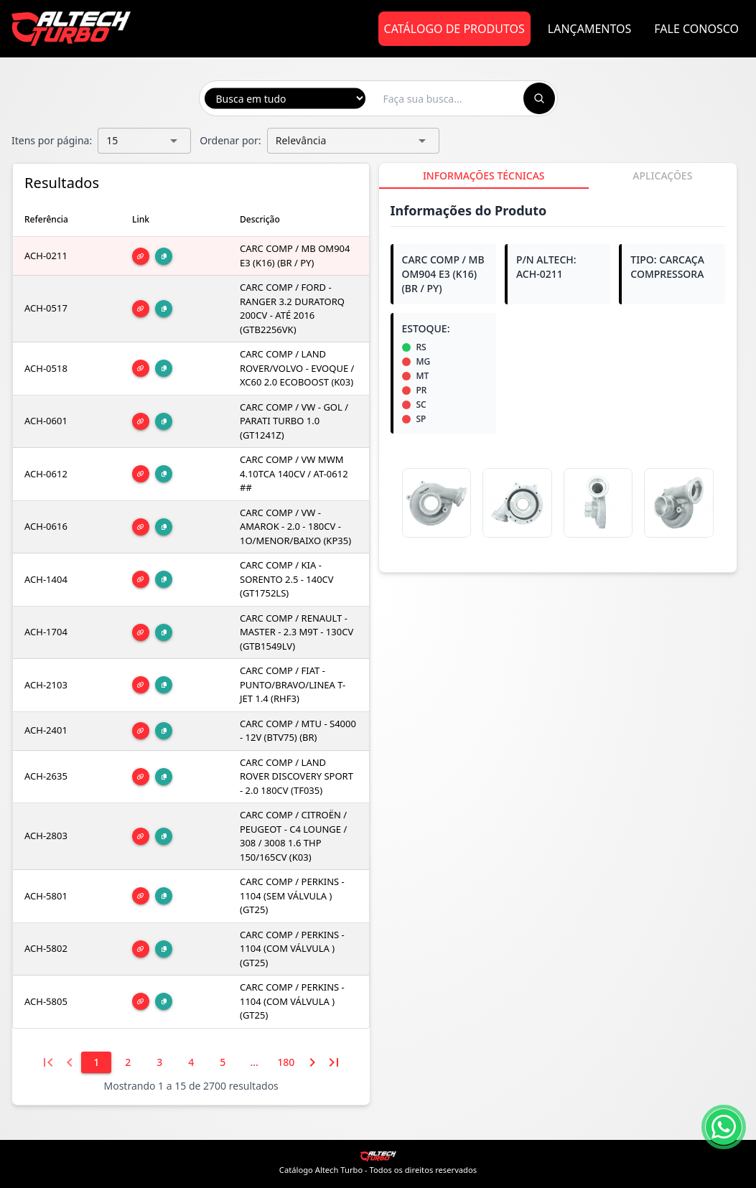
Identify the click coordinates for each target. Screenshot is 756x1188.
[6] (254, 1062)
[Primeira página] (48, 1062)
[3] (159, 1062)
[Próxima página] (312, 1062)
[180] (286, 1062)
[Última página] (334, 1062)
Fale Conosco (696, 29)
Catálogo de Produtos (454, 29)
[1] (96, 1062)
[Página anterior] (70, 1062)
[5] (222, 1062)
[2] (128, 1062)
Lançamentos (590, 29)
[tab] (484, 176)
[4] (191, 1062)
